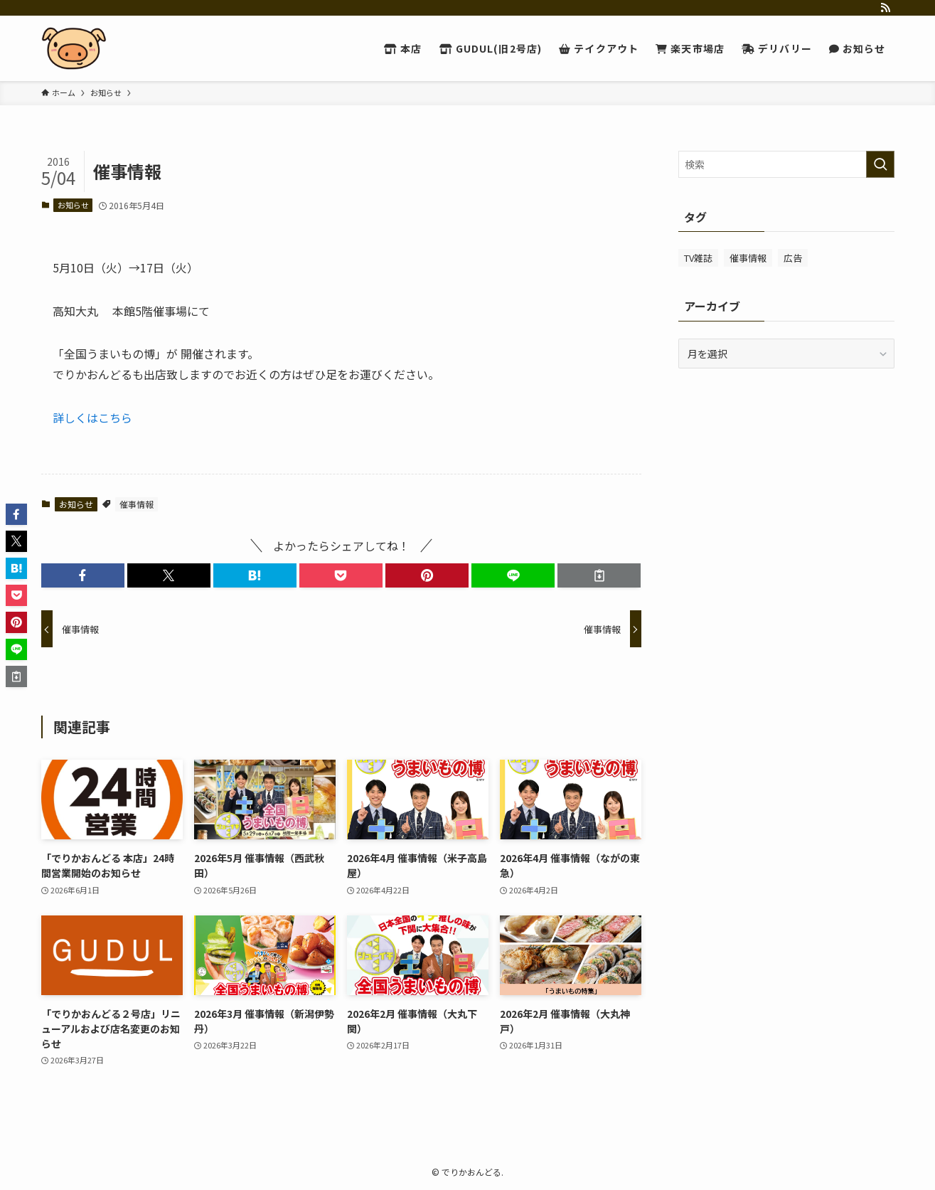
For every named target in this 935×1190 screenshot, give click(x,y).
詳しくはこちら (92, 417)
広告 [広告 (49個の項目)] (793, 258)
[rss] (885, 8)
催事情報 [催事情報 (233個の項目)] (748, 258)
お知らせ (73, 205)
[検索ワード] (786, 164)
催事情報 (136, 504)
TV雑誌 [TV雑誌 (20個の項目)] (698, 258)
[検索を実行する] (880, 164)
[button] (82, 575)
